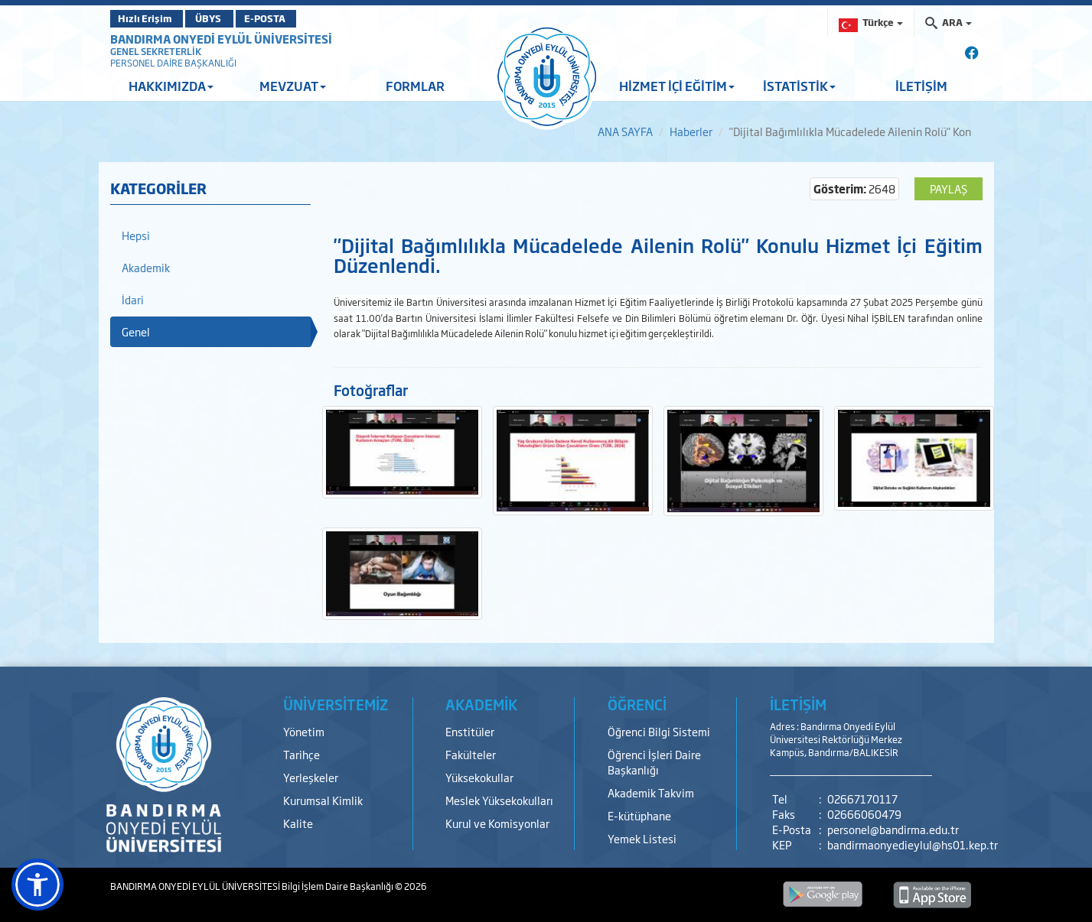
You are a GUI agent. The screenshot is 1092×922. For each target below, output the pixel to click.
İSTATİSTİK (799, 85)
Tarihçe (301, 754)
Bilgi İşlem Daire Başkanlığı (338, 886)
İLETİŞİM (921, 85)
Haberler (691, 131)
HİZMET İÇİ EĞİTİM (677, 85)
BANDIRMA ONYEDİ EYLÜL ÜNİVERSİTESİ (221, 39)
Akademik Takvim (651, 792)
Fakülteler (470, 754)
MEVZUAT (292, 85)
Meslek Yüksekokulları (499, 800)
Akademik (146, 267)
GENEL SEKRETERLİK (155, 51)
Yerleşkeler (310, 777)
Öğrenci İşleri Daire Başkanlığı (654, 762)
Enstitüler (469, 731)
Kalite (298, 823)
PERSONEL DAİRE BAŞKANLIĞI (173, 63)
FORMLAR (415, 85)
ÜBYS (223, 18)
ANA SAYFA (625, 131)
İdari (133, 299)
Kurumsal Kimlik (323, 800)
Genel (136, 331)
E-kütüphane (639, 815)
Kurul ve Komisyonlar (497, 823)
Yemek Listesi (642, 838)
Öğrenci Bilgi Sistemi (659, 731)
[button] (37, 884)
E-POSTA (294, 18)
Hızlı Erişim (148, 18)
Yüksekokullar (479, 777)
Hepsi (136, 235)
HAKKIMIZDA (171, 85)
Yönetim (303, 731)
